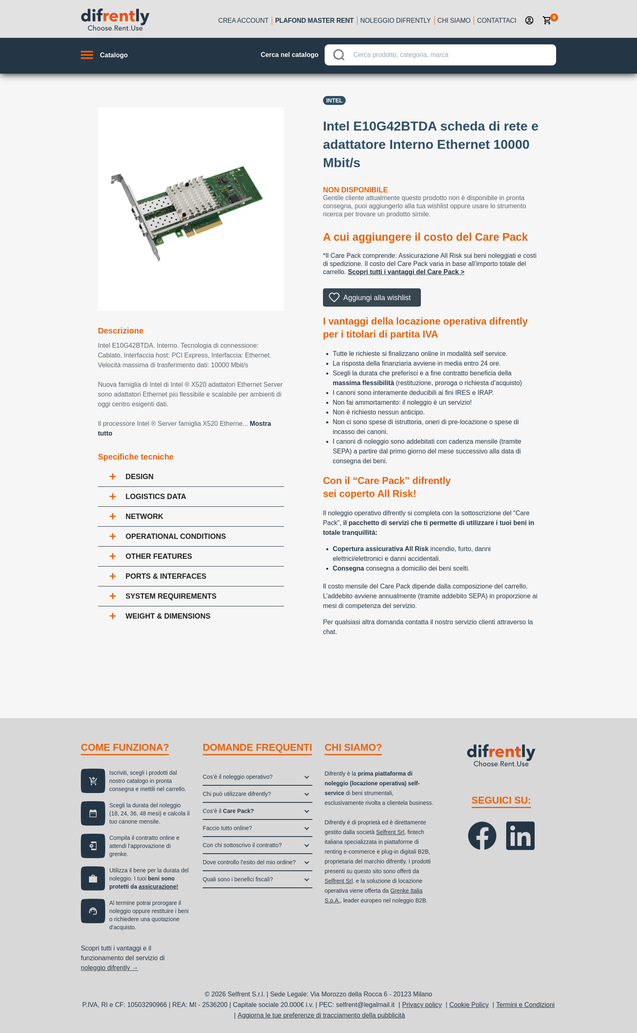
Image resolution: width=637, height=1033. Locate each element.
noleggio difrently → (109, 967)
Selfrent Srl (390, 832)
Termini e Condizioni (525, 1004)
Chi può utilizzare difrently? (237, 794)
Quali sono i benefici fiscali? (238, 879)
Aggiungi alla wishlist (377, 298)
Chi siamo (454, 20)
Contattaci (496, 20)
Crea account (243, 20)
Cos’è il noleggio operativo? (238, 777)
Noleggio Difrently (395, 20)
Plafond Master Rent (314, 20)
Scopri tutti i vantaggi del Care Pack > (406, 271)
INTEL (334, 100)
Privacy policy (422, 1004)
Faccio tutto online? (227, 828)
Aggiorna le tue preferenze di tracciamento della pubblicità (321, 1015)
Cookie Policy (469, 1004)
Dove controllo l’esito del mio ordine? (249, 862)
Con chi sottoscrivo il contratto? (242, 845)
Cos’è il (228, 811)
